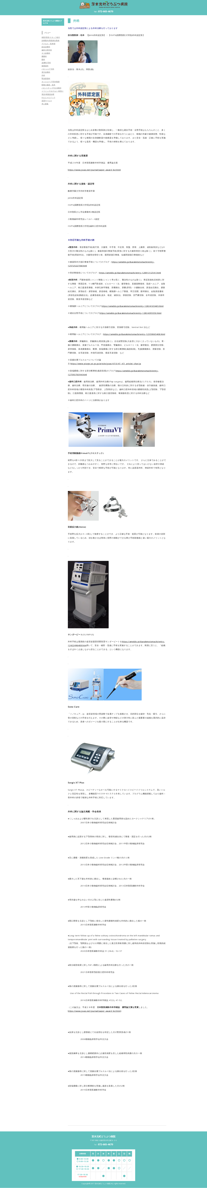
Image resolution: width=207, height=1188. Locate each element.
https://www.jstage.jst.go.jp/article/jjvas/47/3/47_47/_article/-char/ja (105, 363)
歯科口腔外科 (47, 50)
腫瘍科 (44, 56)
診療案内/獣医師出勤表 (50, 40)
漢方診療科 (46, 72)
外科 (43, 75)
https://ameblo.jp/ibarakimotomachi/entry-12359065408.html (134, 334)
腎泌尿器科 (46, 78)
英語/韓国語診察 (48, 94)
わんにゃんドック (48, 97)
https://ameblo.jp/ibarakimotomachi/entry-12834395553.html (130, 313)
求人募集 (45, 104)
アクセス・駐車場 (48, 43)
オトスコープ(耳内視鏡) (51, 81)
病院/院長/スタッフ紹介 (51, 37)
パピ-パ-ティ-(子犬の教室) (51, 88)
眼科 (43, 59)
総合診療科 (46, 47)
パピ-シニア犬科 (48, 69)
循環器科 (45, 66)
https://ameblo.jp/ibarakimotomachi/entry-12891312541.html (130, 272)
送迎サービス (47, 100)
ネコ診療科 (46, 53)
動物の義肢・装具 (48, 85)
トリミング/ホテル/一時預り (52, 91)
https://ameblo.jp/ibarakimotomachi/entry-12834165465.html (133, 306)
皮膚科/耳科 (46, 62)
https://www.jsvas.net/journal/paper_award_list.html (94, 169)
